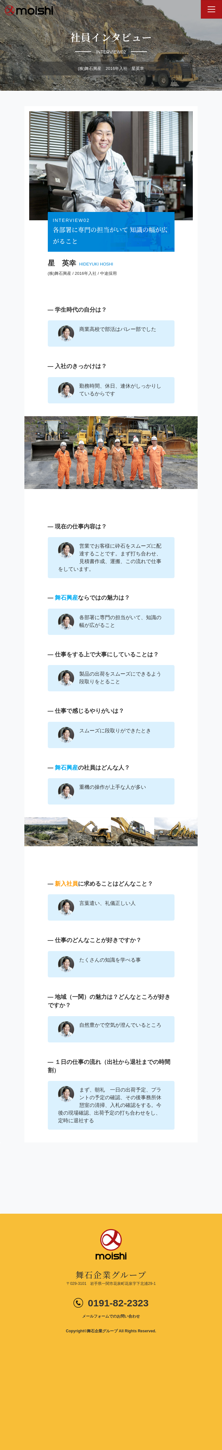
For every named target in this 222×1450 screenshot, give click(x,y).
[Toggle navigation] (211, 9)
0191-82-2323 (118, 1302)
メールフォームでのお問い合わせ (111, 1316)
